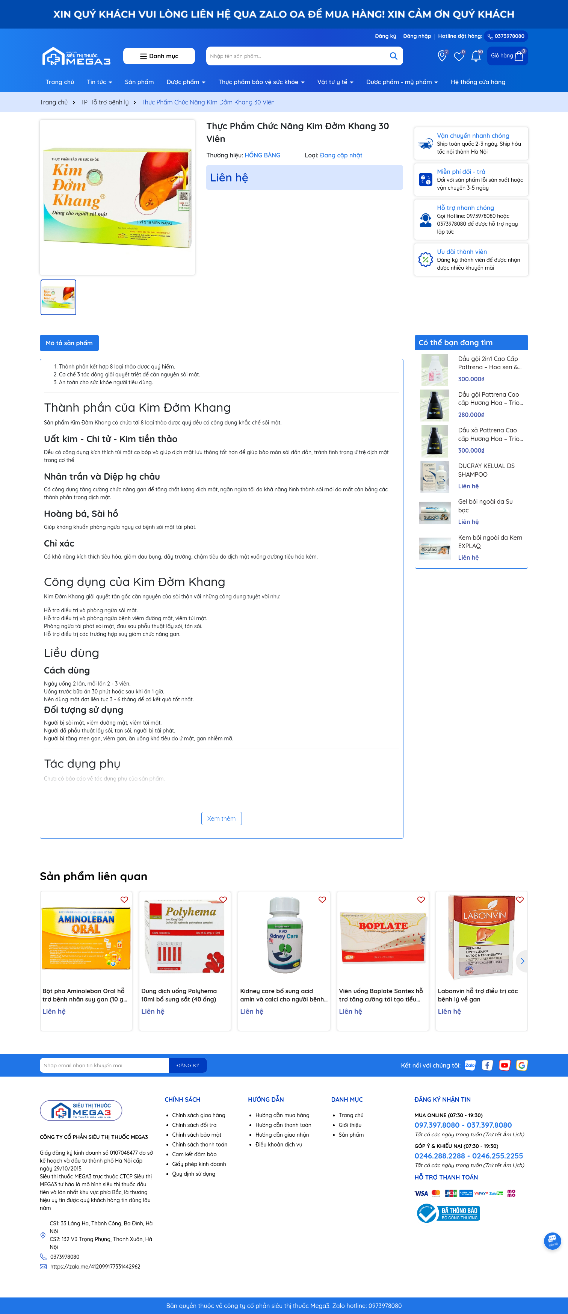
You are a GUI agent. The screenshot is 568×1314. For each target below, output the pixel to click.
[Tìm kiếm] (393, 55)
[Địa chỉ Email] (123, 1065)
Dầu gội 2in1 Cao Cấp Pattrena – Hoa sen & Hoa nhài (488, 363)
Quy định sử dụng (194, 1174)
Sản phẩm (139, 82)
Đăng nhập (417, 36)
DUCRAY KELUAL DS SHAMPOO (486, 470)
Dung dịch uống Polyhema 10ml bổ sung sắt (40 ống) (179, 995)
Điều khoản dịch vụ (278, 1144)
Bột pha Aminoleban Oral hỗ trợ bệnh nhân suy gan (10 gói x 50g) (85, 995)
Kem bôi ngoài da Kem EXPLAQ (490, 542)
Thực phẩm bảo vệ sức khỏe (259, 82)
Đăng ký (385, 36)
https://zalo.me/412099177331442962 (95, 1266)
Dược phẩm (184, 82)
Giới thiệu (350, 1125)
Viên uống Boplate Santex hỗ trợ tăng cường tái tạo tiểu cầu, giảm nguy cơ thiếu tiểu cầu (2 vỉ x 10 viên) (381, 995)
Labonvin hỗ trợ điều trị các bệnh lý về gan (478, 995)
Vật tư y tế (333, 82)
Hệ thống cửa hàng (478, 82)
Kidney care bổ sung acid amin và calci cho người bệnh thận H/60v (282, 995)
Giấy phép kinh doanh (199, 1164)
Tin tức (97, 82)
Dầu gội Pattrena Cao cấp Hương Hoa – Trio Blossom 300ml (489, 399)
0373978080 (506, 36)
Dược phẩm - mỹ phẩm (400, 82)
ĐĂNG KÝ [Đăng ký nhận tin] (188, 1065)
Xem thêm (221, 818)
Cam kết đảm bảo (194, 1154)
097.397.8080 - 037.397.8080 (463, 1125)
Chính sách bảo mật (197, 1134)
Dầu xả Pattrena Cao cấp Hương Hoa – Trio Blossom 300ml (489, 434)
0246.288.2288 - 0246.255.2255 (468, 1155)
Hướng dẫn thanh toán (283, 1125)
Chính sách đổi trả (194, 1125)
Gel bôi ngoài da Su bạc (485, 506)
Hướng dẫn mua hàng (282, 1115)
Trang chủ (59, 82)
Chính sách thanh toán (200, 1144)
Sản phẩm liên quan (94, 876)
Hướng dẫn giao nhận (282, 1134)
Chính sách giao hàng (198, 1115)
